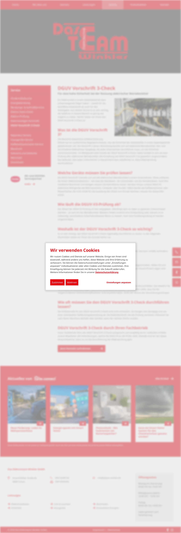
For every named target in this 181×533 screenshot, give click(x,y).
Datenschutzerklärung (106, 272)
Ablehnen (72, 282)
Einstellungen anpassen (119, 282)
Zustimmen (57, 282)
